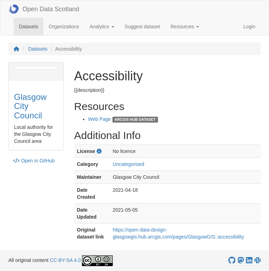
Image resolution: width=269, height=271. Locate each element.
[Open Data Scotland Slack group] (257, 260)
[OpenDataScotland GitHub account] (231, 260)
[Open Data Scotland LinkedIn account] (249, 260)
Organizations (64, 26)
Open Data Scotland (43, 9)
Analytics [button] (102, 26)
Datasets (31, 26)
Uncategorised (128, 164)
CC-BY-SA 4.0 (65, 260)
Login (249, 26)
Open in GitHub (34, 160)
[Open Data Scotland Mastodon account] (240, 260)
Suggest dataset (142, 26)
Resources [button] (185, 26)
